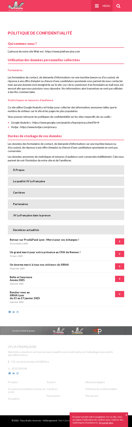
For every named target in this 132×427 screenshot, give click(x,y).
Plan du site (91, 395)
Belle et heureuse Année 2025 (21, 279)
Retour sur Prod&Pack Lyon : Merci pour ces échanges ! (44, 239)
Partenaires (20, 204)
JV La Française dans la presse (31, 215)
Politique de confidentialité (40, 15)
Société (51, 382)
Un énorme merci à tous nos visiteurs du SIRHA (39, 264)
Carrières (19, 192)
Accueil (19, 15)
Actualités (14, 398)
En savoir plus (106, 422)
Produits (13, 382)
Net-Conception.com (68, 420)
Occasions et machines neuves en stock (27, 390)
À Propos (19, 170)
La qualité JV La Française (29, 181)
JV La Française (16, 6)
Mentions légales (95, 382)
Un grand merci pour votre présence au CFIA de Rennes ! (45, 252)
